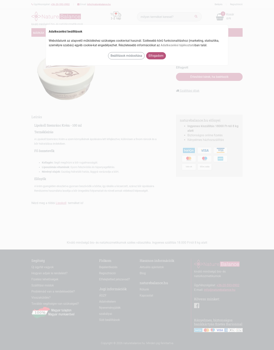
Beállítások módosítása (126, 55)
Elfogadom (156, 55)
